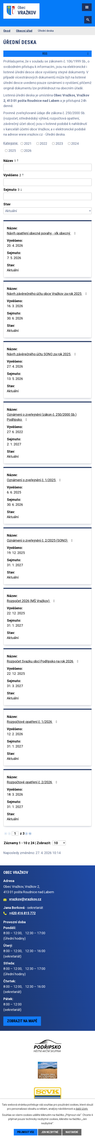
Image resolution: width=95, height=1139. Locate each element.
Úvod (6, 30)
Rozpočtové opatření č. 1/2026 (33, 722)
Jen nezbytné (49, 1132)
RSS (66, 53)
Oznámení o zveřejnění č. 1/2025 (34, 480)
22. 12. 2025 (16, 613)
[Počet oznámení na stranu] (59, 843)
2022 (43, 143)
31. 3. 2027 (15, 686)
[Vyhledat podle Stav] (47, 210)
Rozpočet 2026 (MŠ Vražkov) (31, 601)
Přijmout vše (25, 1132)
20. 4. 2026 (15, 245)
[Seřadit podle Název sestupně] (18, 161)
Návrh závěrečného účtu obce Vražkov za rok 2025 (47, 294)
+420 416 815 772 (22, 913)
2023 (59, 143)
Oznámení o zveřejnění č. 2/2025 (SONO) (40, 540)
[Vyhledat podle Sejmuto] (47, 196)
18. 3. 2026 (15, 794)
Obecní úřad (24, 30)
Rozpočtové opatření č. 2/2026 (33, 782)
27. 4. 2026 (15, 366)
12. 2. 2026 (15, 734)
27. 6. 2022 (15, 432)
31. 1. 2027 (15, 565)
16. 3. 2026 (15, 306)
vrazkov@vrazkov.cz (25, 899)
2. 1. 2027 (14, 444)
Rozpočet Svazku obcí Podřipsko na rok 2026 (43, 661)
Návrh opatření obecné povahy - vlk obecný (42, 233)
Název (9, 161)
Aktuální (13, 270)
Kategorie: (10, 143)
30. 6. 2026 (15, 318)
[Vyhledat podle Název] (47, 167)
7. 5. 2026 (14, 258)
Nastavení (72, 1132)
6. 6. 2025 (14, 492)
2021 (27, 143)
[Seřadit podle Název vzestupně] (18, 160)
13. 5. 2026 (15, 379)
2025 (12, 151)
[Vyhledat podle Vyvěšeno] (47, 182)
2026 (27, 151)
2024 (75, 143)
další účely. (82, 1108)
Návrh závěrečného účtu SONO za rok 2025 (42, 354)
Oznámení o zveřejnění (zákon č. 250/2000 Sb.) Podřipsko (42, 417)
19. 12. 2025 (16, 553)
